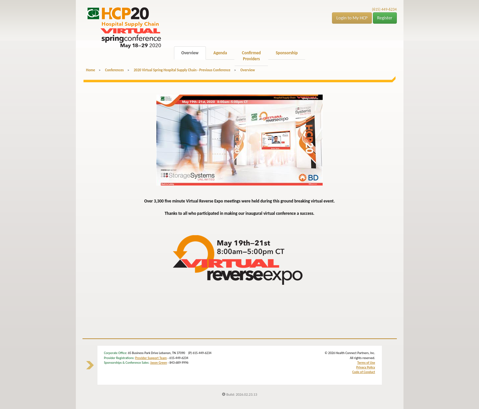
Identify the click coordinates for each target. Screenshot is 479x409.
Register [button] (385, 18)
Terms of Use (366, 362)
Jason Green (158, 362)
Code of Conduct (363, 372)
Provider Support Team (151, 358)
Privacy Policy (365, 367)
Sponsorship (287, 52)
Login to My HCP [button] (352, 18)
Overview (190, 52)
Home (90, 70)
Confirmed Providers (251, 56)
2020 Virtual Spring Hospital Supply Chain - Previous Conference (182, 70)
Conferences (114, 70)
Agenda (220, 52)
